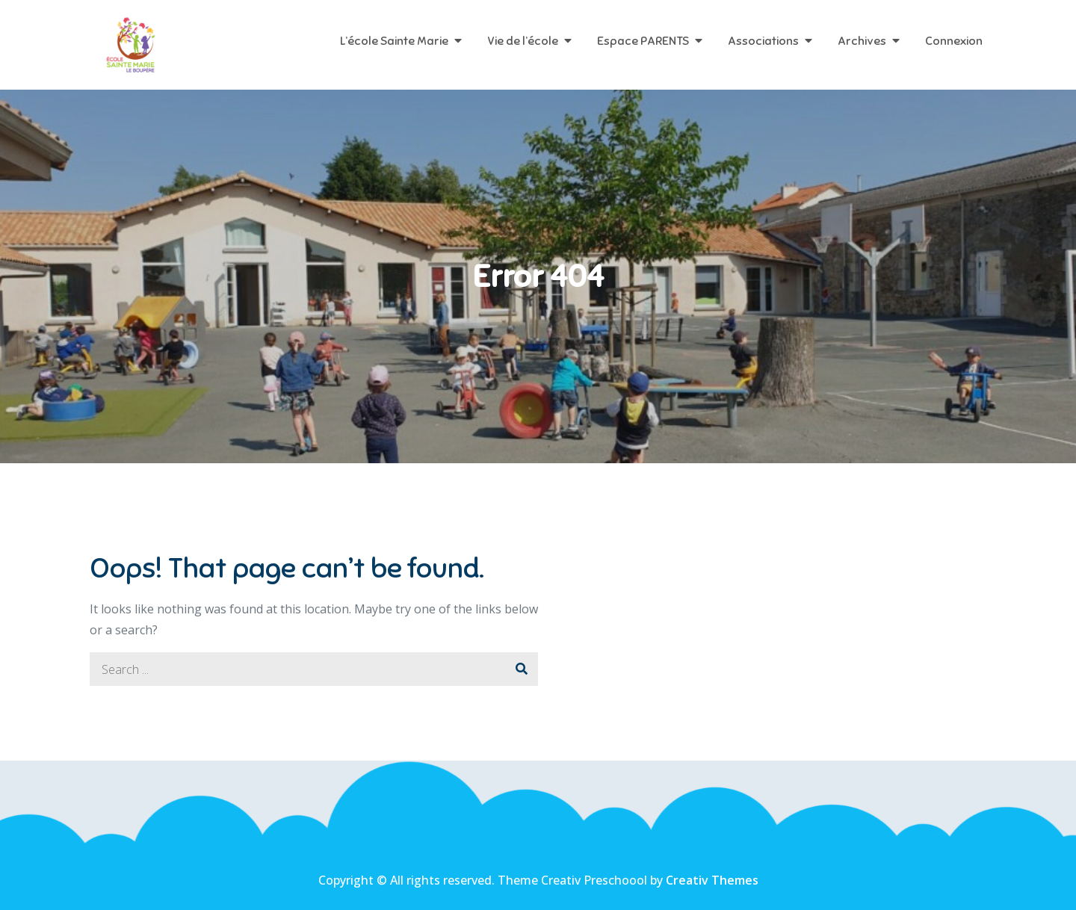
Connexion (954, 41)
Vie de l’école (522, 41)
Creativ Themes (712, 880)
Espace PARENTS (643, 41)
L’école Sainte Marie (394, 41)
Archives (862, 41)
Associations (763, 41)
